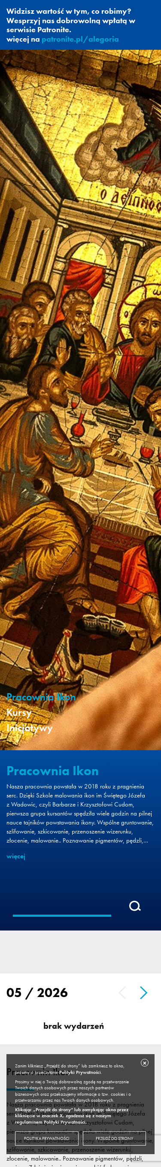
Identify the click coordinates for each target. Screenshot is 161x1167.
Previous (122, 992)
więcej (15, 856)
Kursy (19, 712)
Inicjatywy (29, 728)
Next (144, 992)
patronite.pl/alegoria (80, 39)
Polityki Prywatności (80, 1072)
